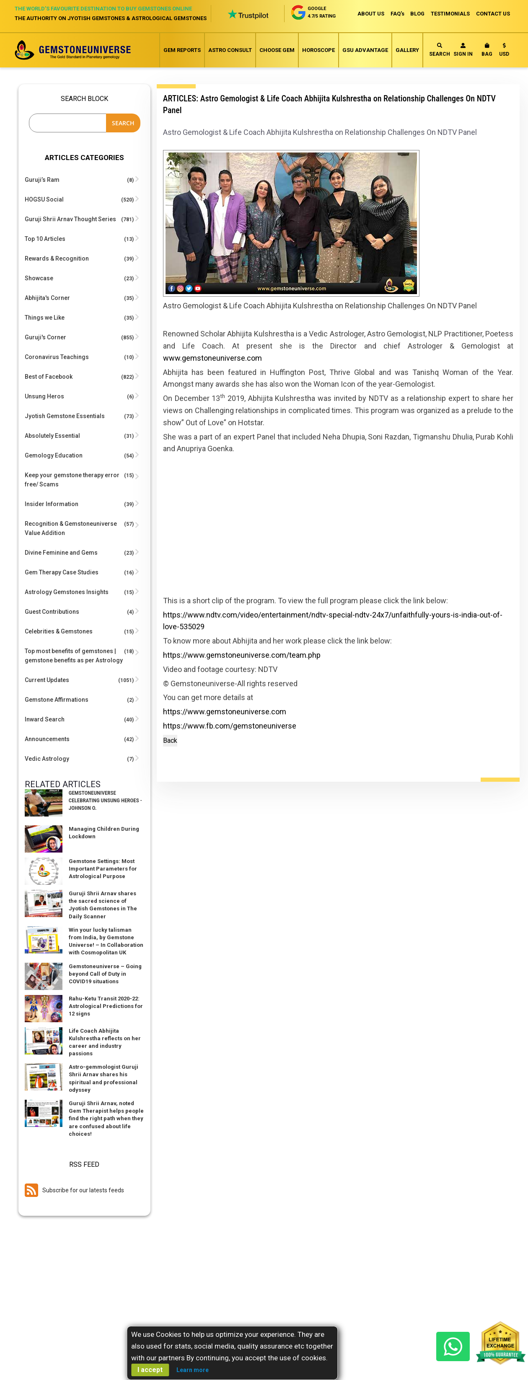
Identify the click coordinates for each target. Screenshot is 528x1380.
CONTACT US (493, 13)
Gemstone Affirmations (56, 699)
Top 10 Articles (45, 238)
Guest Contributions (52, 611)
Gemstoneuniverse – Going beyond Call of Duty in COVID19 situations (105, 974)
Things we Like (45, 317)
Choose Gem (277, 50)
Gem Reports (182, 50)
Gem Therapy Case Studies (61, 572)
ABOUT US (368, 13)
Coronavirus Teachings (57, 357)
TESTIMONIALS (449, 13)
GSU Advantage (365, 50)
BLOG (416, 13)
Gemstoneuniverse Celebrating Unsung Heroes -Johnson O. (105, 800)
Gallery (407, 50)
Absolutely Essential (52, 435)
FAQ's (395, 13)
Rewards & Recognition (57, 258)
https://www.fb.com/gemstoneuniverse (229, 726)
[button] (504, 51)
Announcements (47, 739)
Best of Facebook (48, 376)
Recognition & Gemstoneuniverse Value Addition (71, 528)
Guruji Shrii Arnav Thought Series (70, 219)
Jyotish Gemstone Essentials (65, 416)
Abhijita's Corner (47, 298)
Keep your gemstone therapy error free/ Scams (72, 480)
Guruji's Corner (45, 337)
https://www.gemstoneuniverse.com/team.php (242, 655)
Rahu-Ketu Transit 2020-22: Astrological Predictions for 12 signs (106, 1006)
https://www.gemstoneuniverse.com (224, 712)
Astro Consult (230, 50)
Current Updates (47, 680)
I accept (150, 1370)
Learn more (192, 1370)
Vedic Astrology (47, 758)
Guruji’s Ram (42, 179)
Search (439, 50)
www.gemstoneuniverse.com (212, 358)
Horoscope (318, 50)
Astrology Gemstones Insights (67, 592)
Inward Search (45, 719)
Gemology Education (54, 455)
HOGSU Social (44, 199)
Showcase (39, 278)
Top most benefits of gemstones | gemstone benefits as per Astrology (74, 656)
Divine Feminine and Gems (61, 552)
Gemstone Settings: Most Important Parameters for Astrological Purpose (103, 868)
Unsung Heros (44, 396)
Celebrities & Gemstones (59, 631)
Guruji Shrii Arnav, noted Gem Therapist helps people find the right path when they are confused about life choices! (106, 1118)
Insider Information (51, 504)
